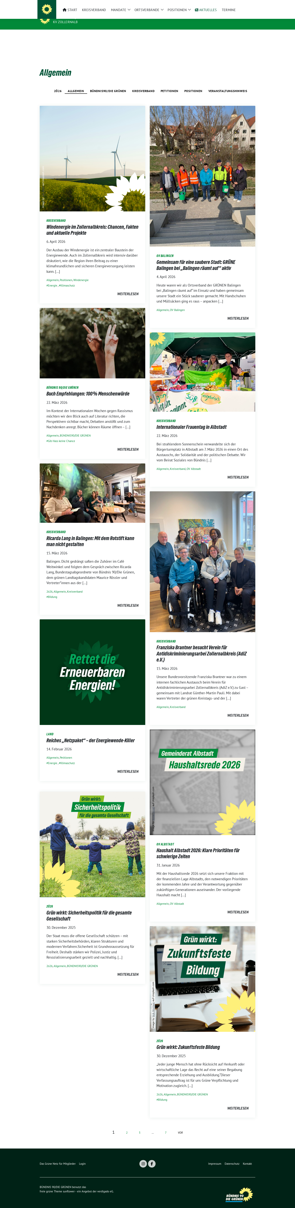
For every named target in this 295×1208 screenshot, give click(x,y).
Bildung (52, 591)
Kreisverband (143, 85)
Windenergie (81, 274)
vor (180, 1127)
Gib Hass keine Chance (61, 435)
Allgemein (76, 85)
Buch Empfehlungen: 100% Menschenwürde (87, 388)
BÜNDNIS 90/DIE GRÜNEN (76, 16)
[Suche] (243, 4)
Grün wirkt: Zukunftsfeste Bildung (188, 1041)
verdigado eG (105, 1185)
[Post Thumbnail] (92, 152)
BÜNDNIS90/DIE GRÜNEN (108, 85)
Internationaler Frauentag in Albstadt (192, 421)
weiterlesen (127, 288)
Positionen (193, 85)
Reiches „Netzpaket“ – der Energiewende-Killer (90, 735)
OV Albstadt (194, 463)
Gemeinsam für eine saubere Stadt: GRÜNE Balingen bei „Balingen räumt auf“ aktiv (196, 259)
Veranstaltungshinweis (227, 85)
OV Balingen (177, 304)
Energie (52, 279)
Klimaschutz (67, 279)
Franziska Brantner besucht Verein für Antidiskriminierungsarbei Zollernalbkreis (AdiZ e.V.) (202, 648)
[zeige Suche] (248, 4)
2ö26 (58, 85)
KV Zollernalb (65, 22)
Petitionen (169, 85)
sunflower (69, 1185)
